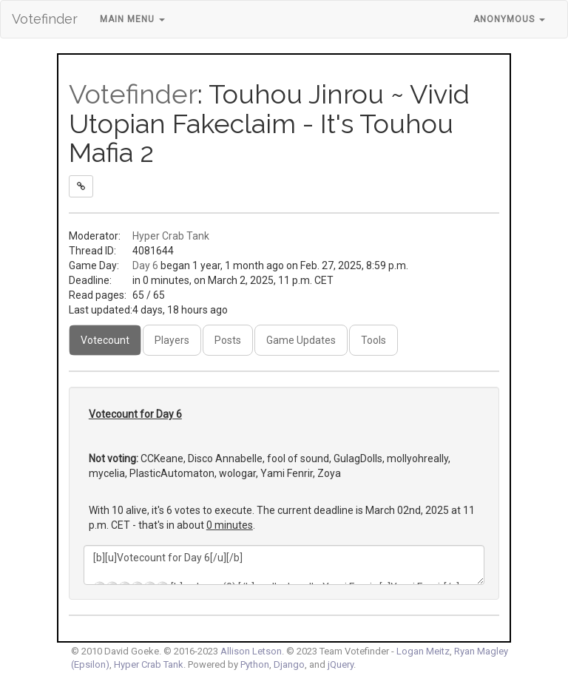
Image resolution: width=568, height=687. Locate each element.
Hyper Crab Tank (170, 236)
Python (254, 664)
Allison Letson (251, 651)
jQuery (341, 664)
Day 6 (145, 265)
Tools (373, 340)
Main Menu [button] (132, 19)
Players (172, 340)
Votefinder (45, 19)
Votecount (105, 340)
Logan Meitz (423, 651)
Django (289, 664)
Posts (227, 340)
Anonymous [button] (509, 19)
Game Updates (301, 340)
